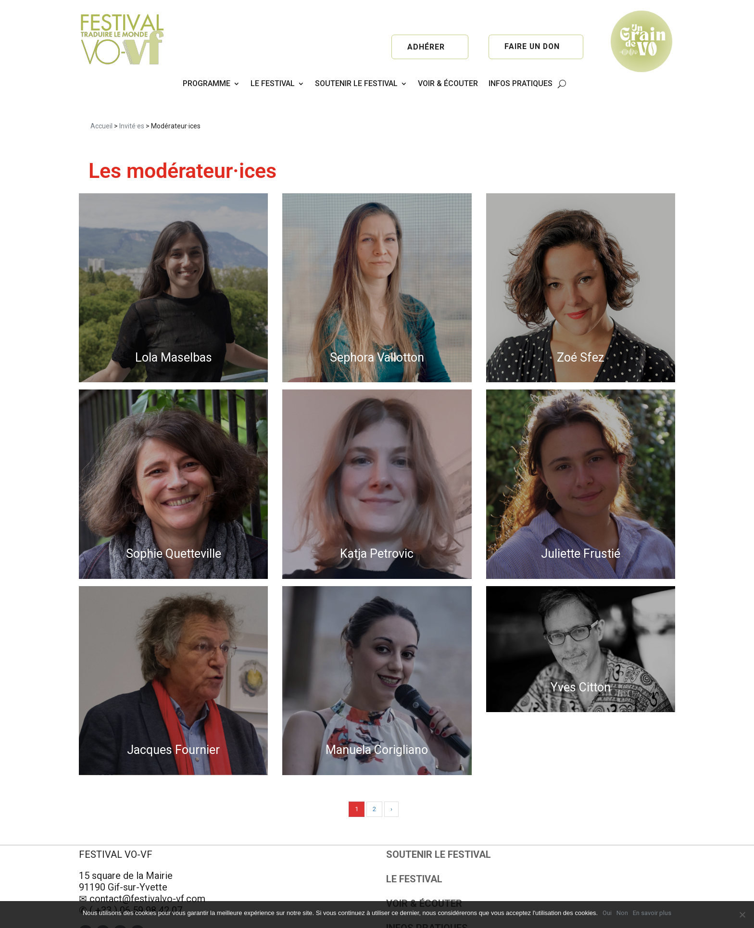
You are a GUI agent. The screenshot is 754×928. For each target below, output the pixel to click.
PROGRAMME (206, 83)
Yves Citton (581, 660)
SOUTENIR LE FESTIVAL (356, 83)
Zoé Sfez (580, 330)
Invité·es (131, 98)
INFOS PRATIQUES (521, 83)
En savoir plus (652, 912)
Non (622, 912)
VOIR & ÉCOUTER (448, 83)
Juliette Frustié (580, 527)
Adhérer (426, 46)
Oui (607, 912)
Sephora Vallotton (377, 330)
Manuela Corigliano (377, 723)
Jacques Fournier (173, 723)
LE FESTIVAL (273, 83)
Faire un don (531, 46)
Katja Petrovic (377, 527)
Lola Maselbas (173, 330)
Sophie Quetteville (173, 527)
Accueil (101, 98)
